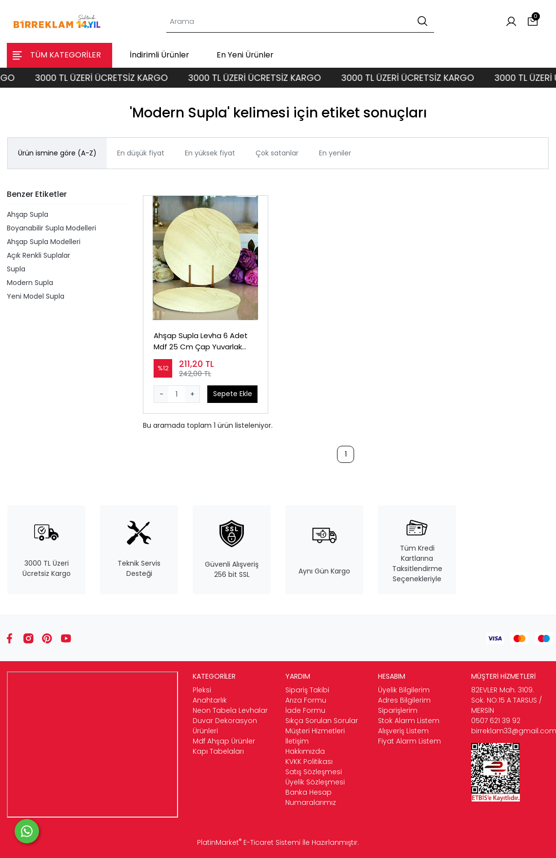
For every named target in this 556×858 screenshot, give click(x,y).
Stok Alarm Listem (408, 720)
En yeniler (335, 153)
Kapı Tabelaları (218, 751)
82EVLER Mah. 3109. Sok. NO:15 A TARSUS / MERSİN (506, 700)
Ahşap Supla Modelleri (43, 242)
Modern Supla (30, 282)
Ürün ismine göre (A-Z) (57, 153)
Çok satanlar (277, 153)
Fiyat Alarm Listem (409, 741)
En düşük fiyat (140, 153)
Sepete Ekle (232, 394)
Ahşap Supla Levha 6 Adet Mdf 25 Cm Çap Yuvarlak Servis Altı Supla (201, 341)
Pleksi (202, 690)
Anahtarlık (210, 700)
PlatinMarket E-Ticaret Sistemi (248, 842)
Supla (16, 269)
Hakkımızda (305, 751)
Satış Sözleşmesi (313, 772)
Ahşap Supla (27, 214)
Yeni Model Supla (35, 296)
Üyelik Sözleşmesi (315, 782)
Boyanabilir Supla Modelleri (51, 228)
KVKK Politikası (309, 761)
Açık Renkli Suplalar (38, 255)
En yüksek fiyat (210, 153)
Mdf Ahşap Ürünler (224, 741)
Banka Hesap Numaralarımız (310, 797)
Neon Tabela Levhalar (230, 710)
